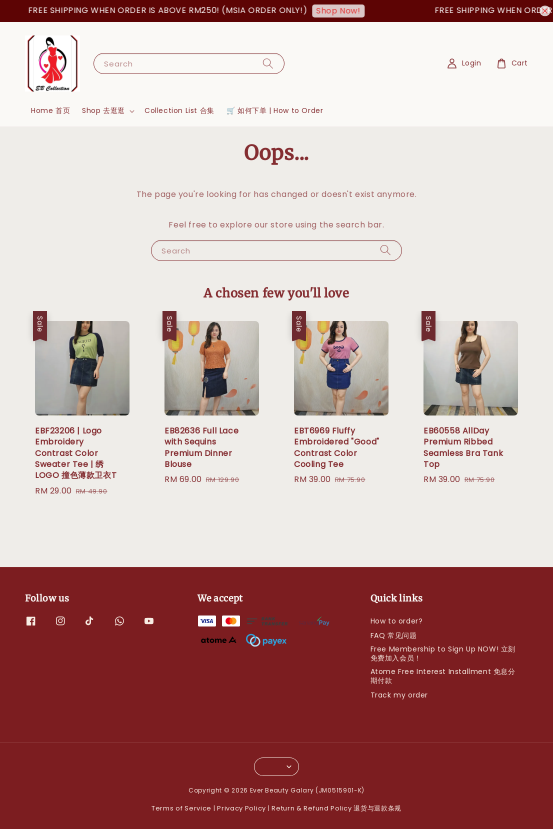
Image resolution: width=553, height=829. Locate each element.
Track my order (399, 695)
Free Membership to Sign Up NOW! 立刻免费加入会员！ (443, 653)
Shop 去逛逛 (103, 110)
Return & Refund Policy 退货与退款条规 (337, 808)
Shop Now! (344, 10)
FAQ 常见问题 (393, 635)
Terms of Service (182, 808)
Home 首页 (50, 111)
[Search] (268, 63)
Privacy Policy (241, 808)
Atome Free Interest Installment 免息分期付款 (443, 676)
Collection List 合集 (179, 111)
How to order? (396, 621)
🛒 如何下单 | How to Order (275, 111)
